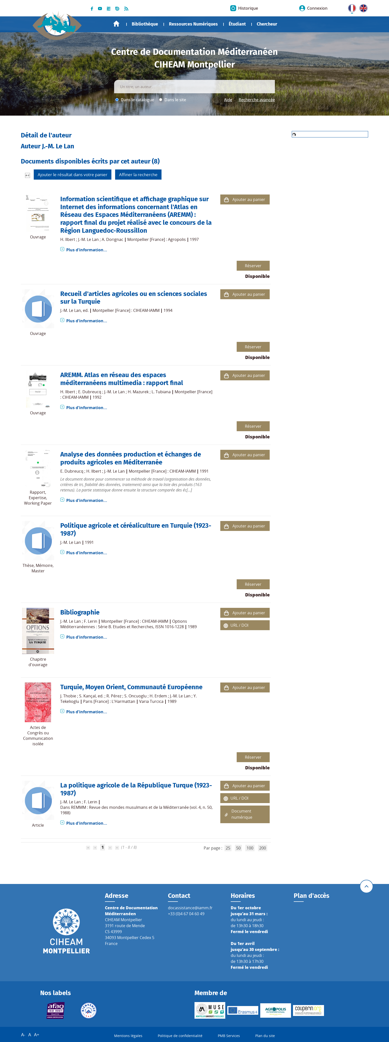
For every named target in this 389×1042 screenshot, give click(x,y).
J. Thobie (68, 696)
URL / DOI (239, 625)
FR (350, 7)
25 (228, 848)
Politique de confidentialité (180, 1035)
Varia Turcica (151, 701)
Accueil (116, 24)
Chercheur (267, 24)
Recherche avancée (257, 99)
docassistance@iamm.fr (190, 908)
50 (238, 848)
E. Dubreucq (89, 391)
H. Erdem (158, 696)
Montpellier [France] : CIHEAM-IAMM (126, 310)
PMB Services (229, 1035)
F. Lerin (90, 621)
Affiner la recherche (138, 174)
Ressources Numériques (193, 24)
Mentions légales (128, 1035)
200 (262, 848)
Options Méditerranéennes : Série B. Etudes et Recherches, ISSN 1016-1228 (123, 624)
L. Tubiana (161, 391)
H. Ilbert (67, 239)
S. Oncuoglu (135, 696)
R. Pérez (113, 696)
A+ (36, 1035)
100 (250, 848)
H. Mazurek (138, 391)
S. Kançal (87, 696)
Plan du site (265, 1035)
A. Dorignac (112, 239)
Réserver (253, 265)
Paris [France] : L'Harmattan (109, 701)
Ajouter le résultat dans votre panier (72, 174)
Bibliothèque (145, 24)
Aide (228, 99)
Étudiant (237, 24)
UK (362, 7)
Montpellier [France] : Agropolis (156, 239)
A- (23, 1035)
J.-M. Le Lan (88, 239)
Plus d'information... (86, 250)
